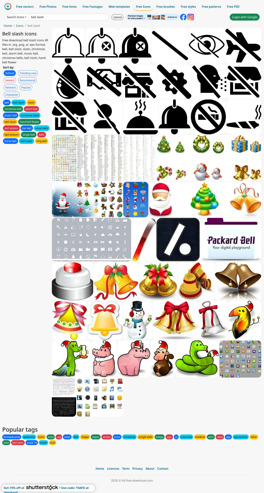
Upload (117, 17)
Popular (26, 87)
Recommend (27, 80)
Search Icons (15, 17)
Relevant (10, 87)
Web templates (119, 7)
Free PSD (233, 7)
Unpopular (11, 94)
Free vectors (25, 7)
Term (125, 469)
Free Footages (92, 7)
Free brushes (165, 7)
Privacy (137, 469)
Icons (19, 26)
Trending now (28, 73)
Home (8, 26)
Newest (9, 80)
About (150, 469)
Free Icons (143, 7)
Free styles (188, 7)
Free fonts (69, 7)
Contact (162, 469)
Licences (113, 469)
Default (9, 73)
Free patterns (211, 7)
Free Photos (47, 7)
